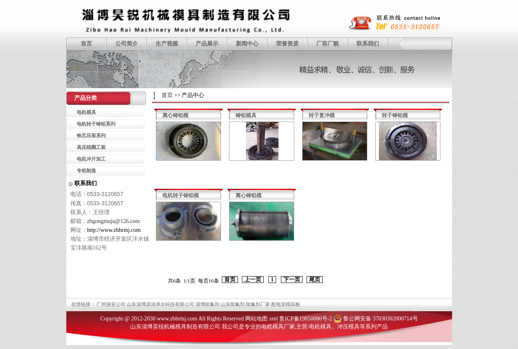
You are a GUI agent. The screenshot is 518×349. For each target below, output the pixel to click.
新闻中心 (247, 44)
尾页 (314, 280)
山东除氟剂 (233, 304)
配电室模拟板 (285, 304)
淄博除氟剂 (207, 304)
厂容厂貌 (327, 44)
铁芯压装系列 (91, 135)
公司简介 (126, 44)
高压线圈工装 (91, 147)
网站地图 (256, 319)
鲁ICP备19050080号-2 (305, 319)
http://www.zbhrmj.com (114, 230)
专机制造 (86, 170)
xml (273, 319)
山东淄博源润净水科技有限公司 (160, 304)
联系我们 (367, 44)
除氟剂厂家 (258, 304)
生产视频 (167, 44)
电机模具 (86, 112)
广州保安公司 (110, 304)
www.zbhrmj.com (177, 319)
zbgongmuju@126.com (113, 221)
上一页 (252, 280)
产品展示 (207, 44)
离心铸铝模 (175, 115)
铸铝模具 (245, 115)
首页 (86, 44)
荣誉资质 (287, 44)
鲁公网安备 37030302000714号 (380, 319)
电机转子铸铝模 (180, 195)
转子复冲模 (322, 115)
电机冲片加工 (91, 159)
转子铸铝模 (395, 115)
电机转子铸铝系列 (96, 124)
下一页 (291, 280)
